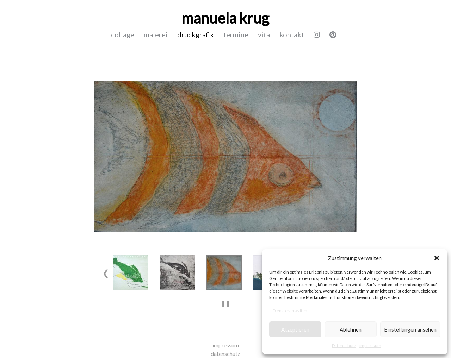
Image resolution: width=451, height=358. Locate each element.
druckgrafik (195, 34)
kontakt (291, 34)
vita (264, 34)
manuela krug (225, 18)
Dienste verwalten (290, 310)
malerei (156, 34)
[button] (436, 258)
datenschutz (225, 353)
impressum (370, 345)
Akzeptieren (295, 329)
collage (122, 34)
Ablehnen (351, 329)
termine (235, 34)
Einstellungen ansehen (410, 329)
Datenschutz (344, 345)
